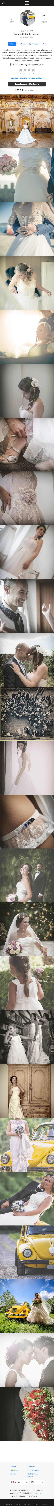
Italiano (15, 1482)
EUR (32, 1482)
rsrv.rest (38, 1493)
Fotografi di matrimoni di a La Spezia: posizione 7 (27, 78)
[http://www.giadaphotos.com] (44, 44)
